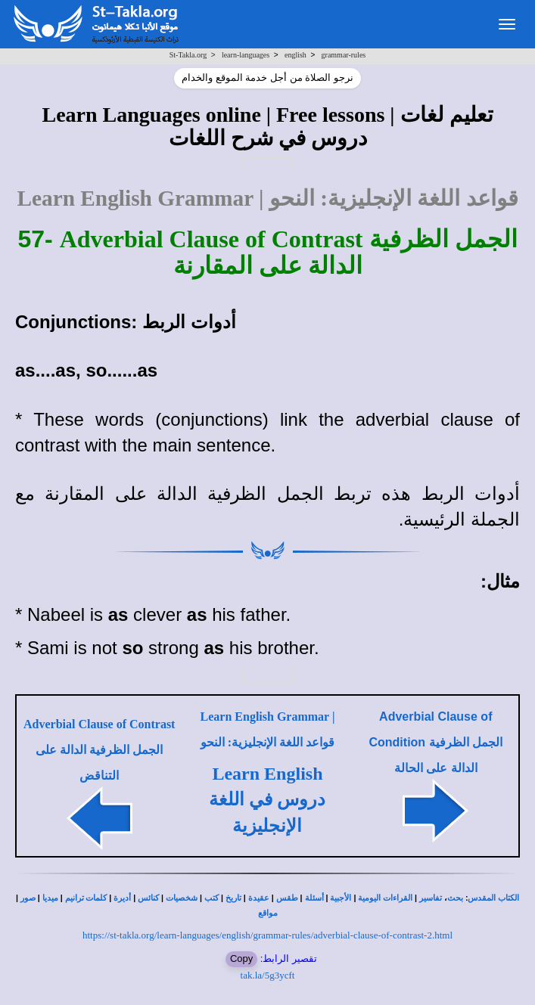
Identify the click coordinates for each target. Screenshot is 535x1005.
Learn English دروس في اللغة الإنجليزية (267, 800)
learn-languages (245, 55)
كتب (211, 898)
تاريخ (233, 898)
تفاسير (430, 898)
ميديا (50, 898)
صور (28, 898)
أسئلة (314, 898)
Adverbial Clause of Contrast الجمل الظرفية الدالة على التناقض (99, 750)
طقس (287, 898)
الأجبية (340, 898)
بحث (455, 898)
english (295, 55)
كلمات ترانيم (86, 898)
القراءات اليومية (385, 898)
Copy (241, 958)
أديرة (122, 898)
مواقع (268, 913)
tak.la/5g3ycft (268, 975)
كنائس (148, 898)
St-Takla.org (188, 55)
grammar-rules (344, 55)
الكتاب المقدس (493, 898)
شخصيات (182, 898)
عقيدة (258, 898)
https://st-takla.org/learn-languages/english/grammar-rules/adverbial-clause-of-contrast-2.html (267, 935)
